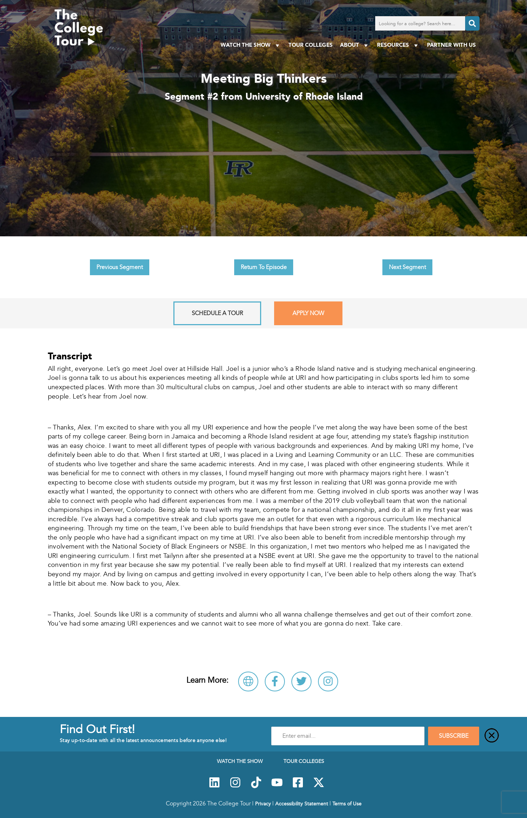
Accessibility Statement (301, 803)
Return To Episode (264, 267)
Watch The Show (251, 45)
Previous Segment (119, 267)
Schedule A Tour (217, 313)
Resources (398, 45)
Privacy (263, 803)
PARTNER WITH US (451, 44)
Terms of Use (347, 803)
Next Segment (407, 267)
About (355, 45)
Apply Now (308, 313)
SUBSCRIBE (453, 736)
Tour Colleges (311, 44)
